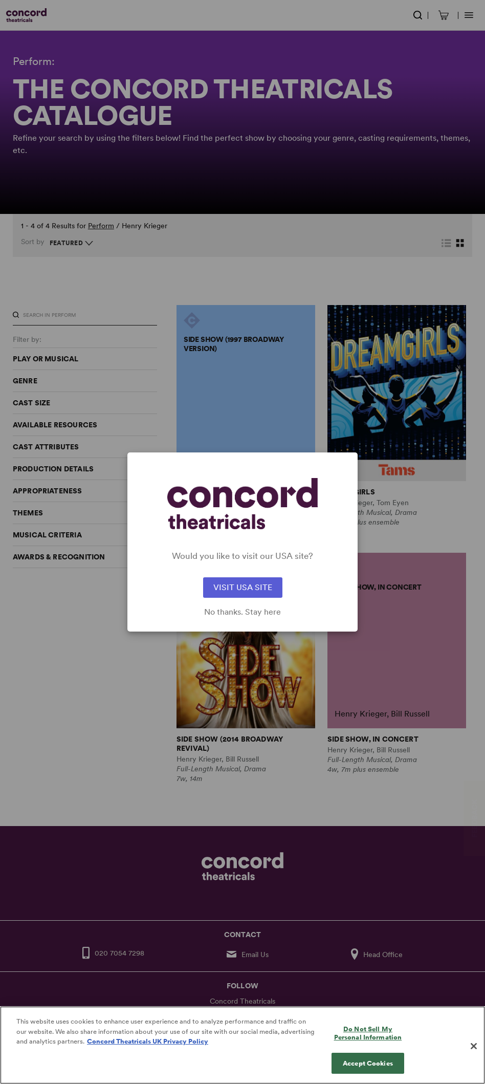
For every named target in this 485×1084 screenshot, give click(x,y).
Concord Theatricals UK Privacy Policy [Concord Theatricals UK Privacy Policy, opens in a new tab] (147, 1052)
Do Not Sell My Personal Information (368, 1044)
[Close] (473, 1057)
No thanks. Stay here (242, 612)
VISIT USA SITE (242, 587)
